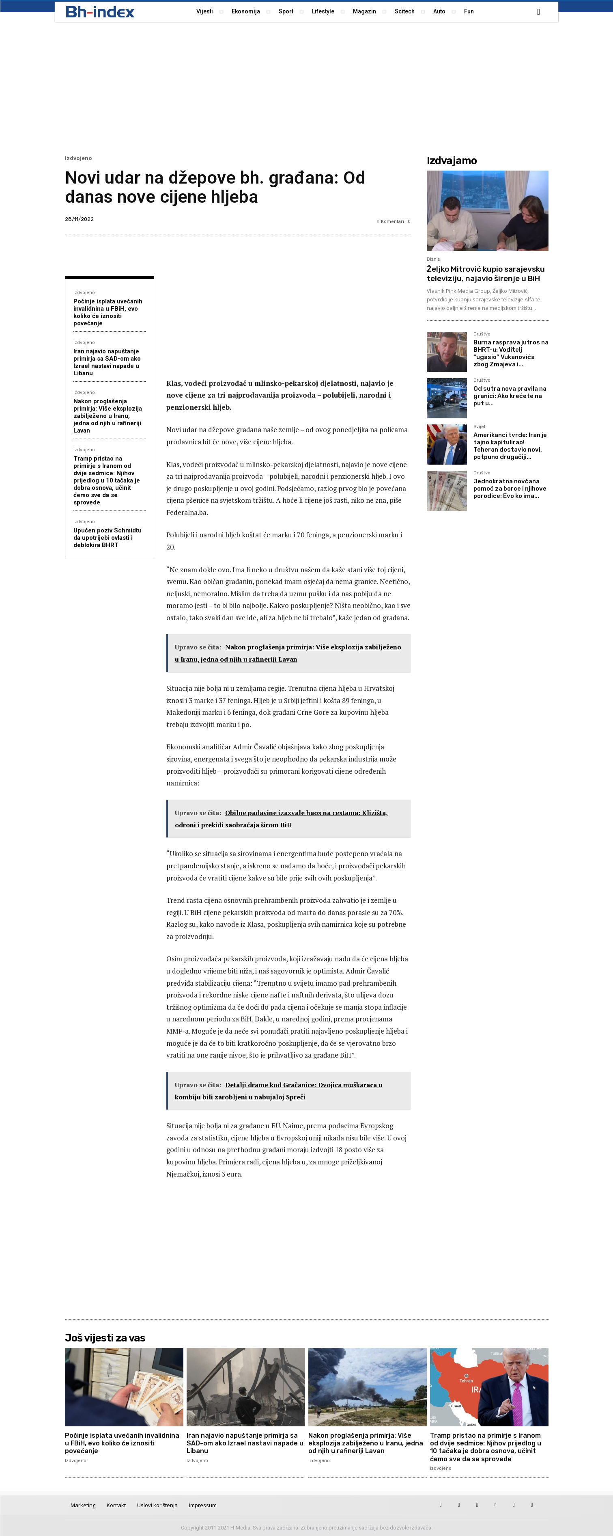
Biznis (433, 259)
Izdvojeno (78, 158)
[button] (538, 12)
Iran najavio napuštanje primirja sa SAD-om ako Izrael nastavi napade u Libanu (107, 362)
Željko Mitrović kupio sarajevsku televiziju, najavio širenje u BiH (486, 273)
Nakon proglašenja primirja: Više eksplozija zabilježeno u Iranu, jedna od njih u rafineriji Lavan (107, 416)
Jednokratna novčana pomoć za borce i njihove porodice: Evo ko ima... (509, 489)
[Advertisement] (306, 87)
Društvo (481, 334)
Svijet (479, 426)
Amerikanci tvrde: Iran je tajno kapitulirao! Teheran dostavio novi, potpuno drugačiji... (510, 446)
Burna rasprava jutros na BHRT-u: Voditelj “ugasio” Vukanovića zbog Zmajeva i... (510, 353)
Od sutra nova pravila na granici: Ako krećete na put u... (509, 396)
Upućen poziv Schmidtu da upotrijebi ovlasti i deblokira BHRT (107, 538)
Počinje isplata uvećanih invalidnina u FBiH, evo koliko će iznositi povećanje (107, 312)
